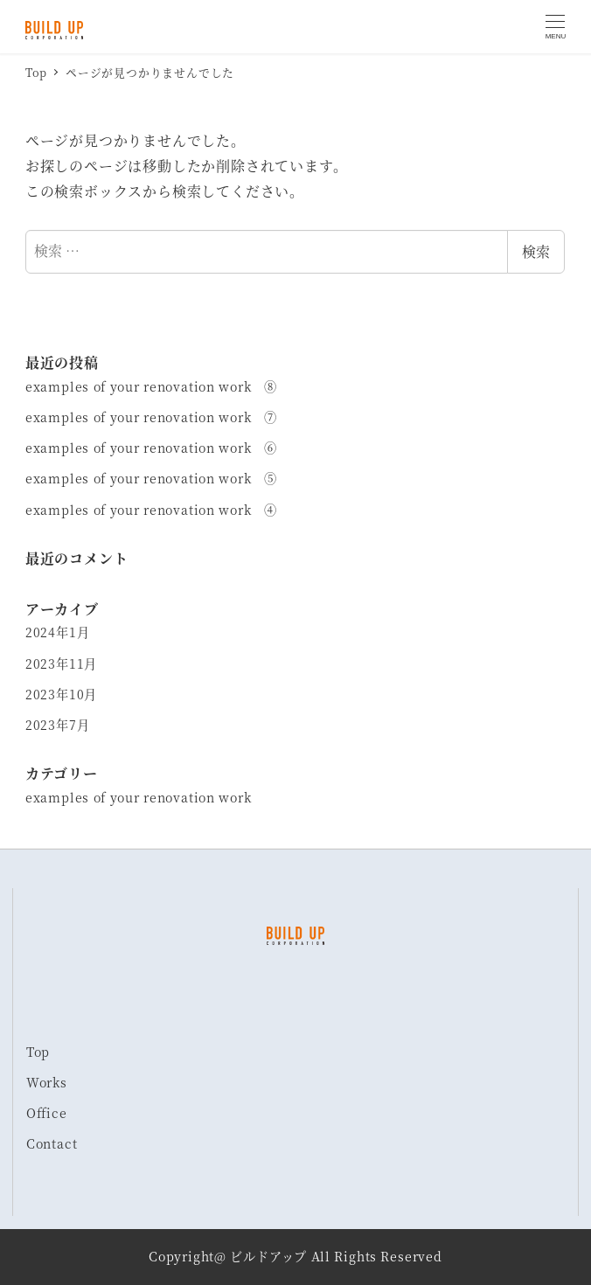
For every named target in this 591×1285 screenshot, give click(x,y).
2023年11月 (61, 663)
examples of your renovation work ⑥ (151, 447)
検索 (536, 251)
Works (46, 1082)
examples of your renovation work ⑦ (151, 417)
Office (46, 1113)
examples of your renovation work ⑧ (151, 386)
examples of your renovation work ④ (151, 509)
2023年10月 (61, 694)
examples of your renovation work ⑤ (151, 478)
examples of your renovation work (138, 797)
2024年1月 (57, 632)
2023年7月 (57, 724)
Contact (52, 1143)
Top (38, 1051)
